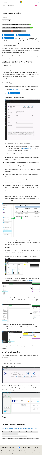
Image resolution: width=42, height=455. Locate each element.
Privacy (32, 450)
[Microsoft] (21, 2)
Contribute (26, 450)
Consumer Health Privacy (7, 453)
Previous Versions (13, 450)
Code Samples (10, 5)
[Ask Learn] (36, 5)
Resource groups (26, 148)
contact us (23, 421)
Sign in (39, 2)
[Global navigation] (1, 2)
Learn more (30, 280)
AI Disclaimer (4, 450)
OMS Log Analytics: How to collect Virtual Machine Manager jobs (19, 428)
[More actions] (39, 5)
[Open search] (35, 2)
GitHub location (14, 89)
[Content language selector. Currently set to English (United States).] (8, 447)
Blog (20, 450)
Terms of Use (19, 453)
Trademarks (26, 453)
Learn (3, 5)
